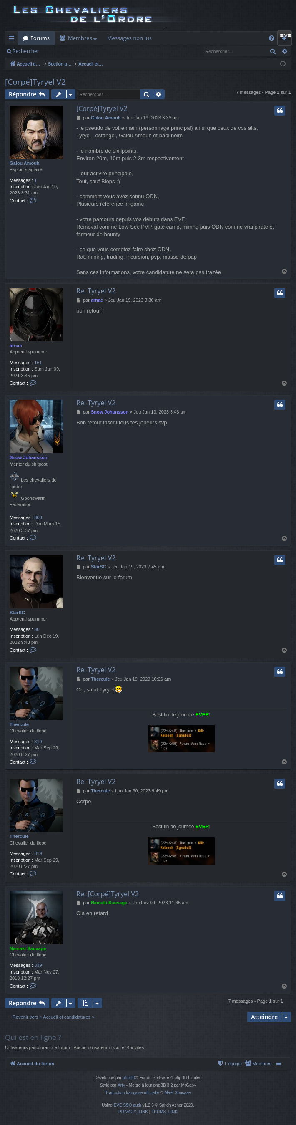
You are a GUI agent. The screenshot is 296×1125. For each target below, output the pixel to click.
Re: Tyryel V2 (95, 291)
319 (38, 741)
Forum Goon (210, 38)
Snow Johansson (28, 457)
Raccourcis (13, 39)
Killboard (173, 38)
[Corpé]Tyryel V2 (35, 81)
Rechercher (26, 51)
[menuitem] (258, 1063)
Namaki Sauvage (28, 948)
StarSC (17, 612)
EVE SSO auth (127, 1105)
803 (38, 517)
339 (38, 965)
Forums (40, 38)
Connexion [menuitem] (286, 39)
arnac (16, 345)
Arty (121, 1085)
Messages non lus (129, 38)
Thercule (19, 724)
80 (36, 629)
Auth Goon (249, 38)
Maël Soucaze (177, 1092)
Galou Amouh (25, 163)
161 (38, 362)
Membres (80, 38)
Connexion (77, 51)
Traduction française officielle (132, 1092)
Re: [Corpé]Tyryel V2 (107, 894)
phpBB (129, 1077)
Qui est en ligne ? (33, 1037)
